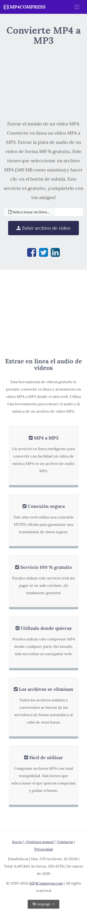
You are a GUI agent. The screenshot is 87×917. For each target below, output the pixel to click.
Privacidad (43, 849)
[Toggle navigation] (76, 7)
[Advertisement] (43, 82)
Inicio (17, 841)
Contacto (65, 841)
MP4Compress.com (46, 883)
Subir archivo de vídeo (43, 228)
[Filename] (69, 212)
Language (42, 904)
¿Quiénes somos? (40, 841)
